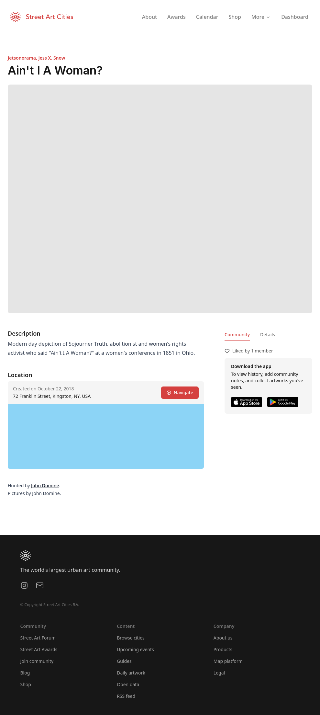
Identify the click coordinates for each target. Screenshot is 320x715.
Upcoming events (135, 649)
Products (223, 649)
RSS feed (126, 696)
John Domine (45, 485)
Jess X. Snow (51, 58)
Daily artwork (131, 673)
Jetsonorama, (23, 58)
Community (237, 334)
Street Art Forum (38, 638)
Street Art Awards (39, 649)
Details (267, 334)
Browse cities (131, 638)
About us (223, 638)
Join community (37, 661)
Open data (128, 684)
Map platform (228, 661)
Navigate (180, 392)
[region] (106, 436)
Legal (219, 673)
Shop (25, 684)
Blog (25, 673)
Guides (124, 661)
